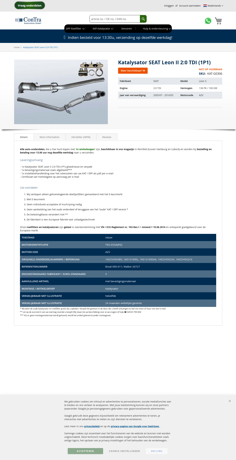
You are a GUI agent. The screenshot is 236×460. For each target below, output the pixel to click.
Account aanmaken (190, 5)
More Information (49, 137)
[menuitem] (74, 28)
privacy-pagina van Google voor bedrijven (135, 426)
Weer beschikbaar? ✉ (133, 70)
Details (24, 137)
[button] (213, 6)
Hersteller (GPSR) (80, 137)
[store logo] (28, 20)
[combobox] (118, 19)
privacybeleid (92, 426)
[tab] (24, 136)
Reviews (106, 137)
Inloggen (169, 5)
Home (17, 47)
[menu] (118, 28)
